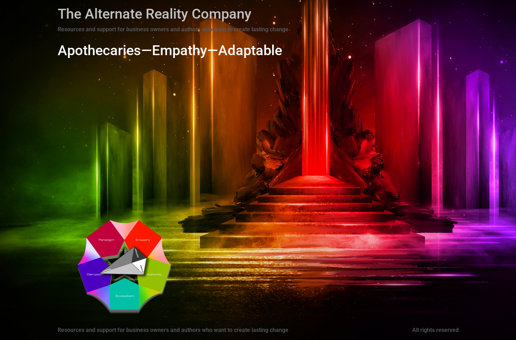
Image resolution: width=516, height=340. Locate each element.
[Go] (99, 274)
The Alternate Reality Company (154, 14)
